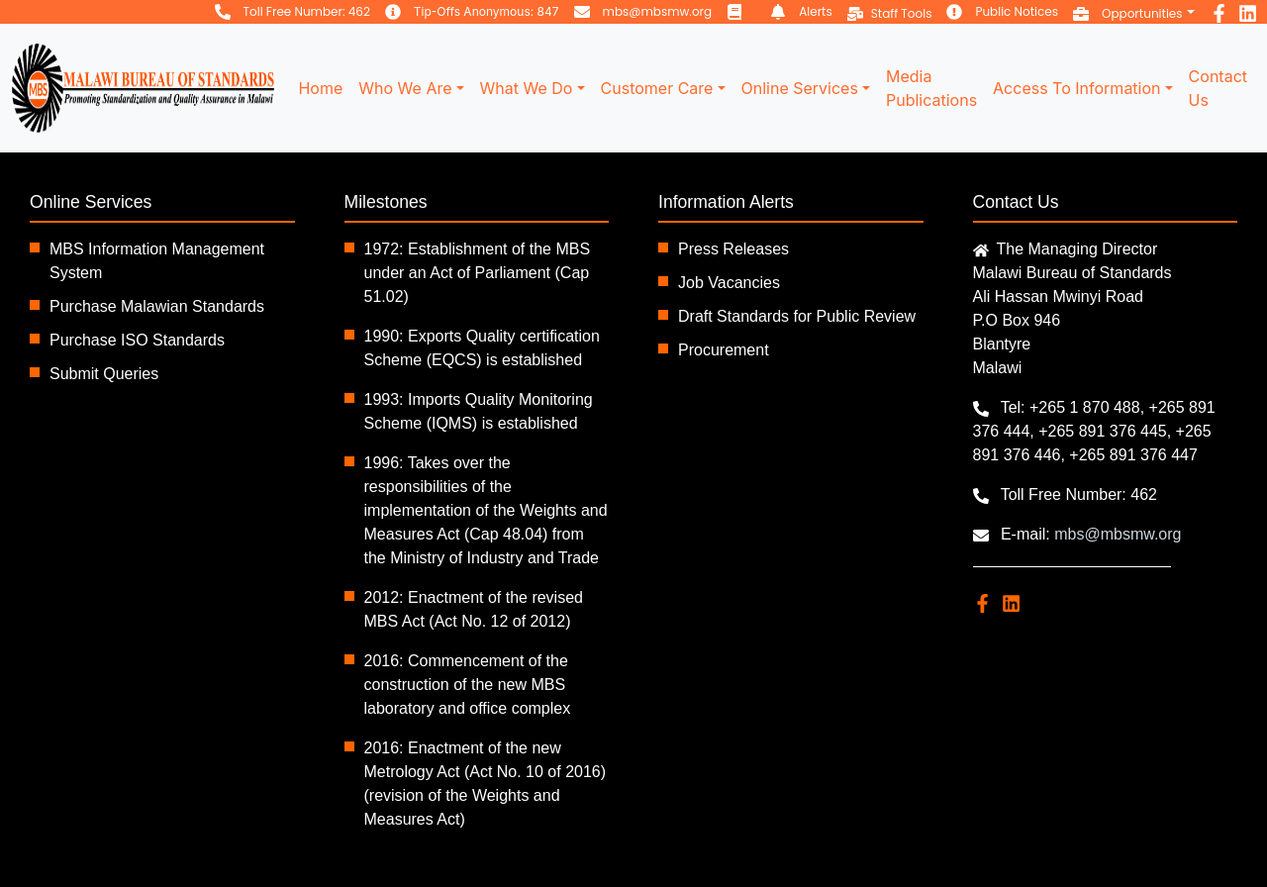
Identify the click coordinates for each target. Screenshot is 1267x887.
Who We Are (404, 88)
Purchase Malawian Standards (156, 306)
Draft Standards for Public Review (797, 316)
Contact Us (1218, 88)
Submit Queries (103, 373)
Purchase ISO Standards (137, 340)
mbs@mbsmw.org (658, 11)
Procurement (723, 350)
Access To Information (1076, 88)
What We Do (526, 88)
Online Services (799, 88)
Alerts (815, 11)
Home (320, 88)
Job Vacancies (729, 282)
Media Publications (931, 88)
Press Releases (733, 249)
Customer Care (657, 88)
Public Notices (1016, 11)
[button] (1134, 12)
